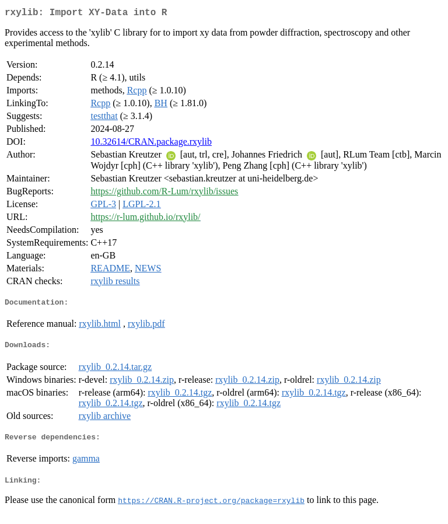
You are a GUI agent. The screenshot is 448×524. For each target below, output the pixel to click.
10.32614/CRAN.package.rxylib (151, 144)
